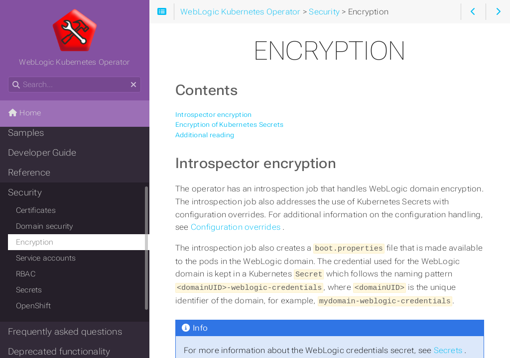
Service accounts (46, 258)
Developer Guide (42, 153)
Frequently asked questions (65, 332)
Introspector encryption (213, 114)
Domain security (44, 226)
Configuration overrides (236, 227)
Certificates (36, 210)
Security (25, 192)
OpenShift (33, 305)
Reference (29, 173)
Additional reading (204, 135)
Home (24, 112)
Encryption (34, 242)
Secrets (449, 347)
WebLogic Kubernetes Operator (74, 37)
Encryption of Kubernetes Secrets (229, 124)
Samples (26, 133)
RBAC (25, 273)
